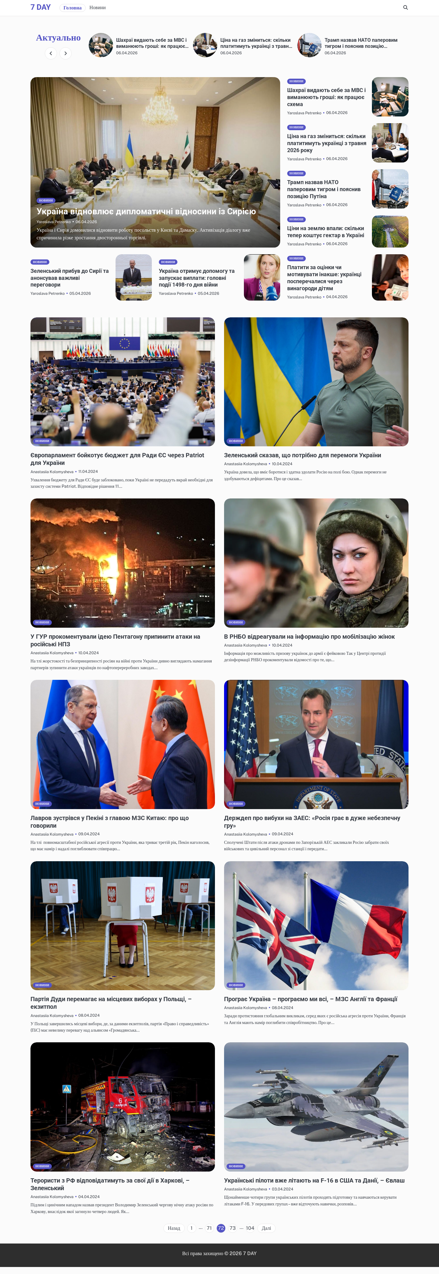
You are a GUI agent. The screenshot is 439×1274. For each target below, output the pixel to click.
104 (250, 1235)
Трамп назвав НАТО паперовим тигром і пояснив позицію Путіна (320, 189)
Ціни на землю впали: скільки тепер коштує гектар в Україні (317, 235)
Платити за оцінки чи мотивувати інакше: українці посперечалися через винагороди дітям (320, 285)
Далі (266, 1235)
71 (209, 1235)
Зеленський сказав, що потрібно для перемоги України (308, 462)
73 (233, 1235)
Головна (72, 8)
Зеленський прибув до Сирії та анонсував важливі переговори (69, 284)
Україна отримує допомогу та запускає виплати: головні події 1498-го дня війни (196, 285)
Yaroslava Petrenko (54, 229)
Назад (174, 1235)
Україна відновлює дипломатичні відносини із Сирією (150, 43)
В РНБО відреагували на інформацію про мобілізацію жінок (315, 643)
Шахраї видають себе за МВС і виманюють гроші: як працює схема (256, 43)
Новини (97, 7)
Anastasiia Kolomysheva (51, 478)
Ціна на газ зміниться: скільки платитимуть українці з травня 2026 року (360, 43)
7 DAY (40, 7)
